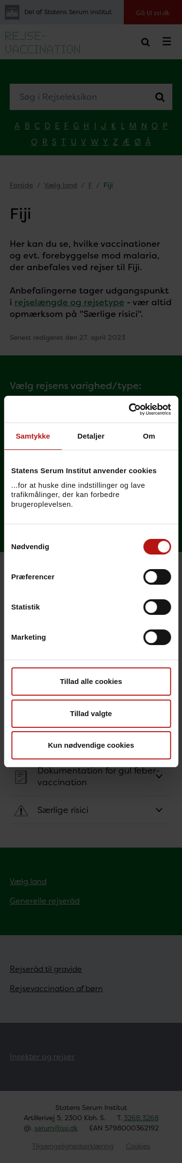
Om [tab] (149, 436)
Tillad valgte (91, 713)
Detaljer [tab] (91, 436)
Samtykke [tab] (33, 436)
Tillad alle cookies (91, 681)
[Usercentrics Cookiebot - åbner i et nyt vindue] (129, 409)
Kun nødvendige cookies (91, 745)
